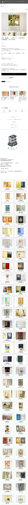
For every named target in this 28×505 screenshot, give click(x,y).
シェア (6, 81)
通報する (10, 81)
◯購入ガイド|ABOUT (4, 172)
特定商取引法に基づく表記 (17, 119)
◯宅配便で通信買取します (18, 171)
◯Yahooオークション (4, 171)
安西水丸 (20, 503)
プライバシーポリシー (10, 119)
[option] (14, 22)
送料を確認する (11, 77)
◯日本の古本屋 (10, 171)
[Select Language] (4, 6)
